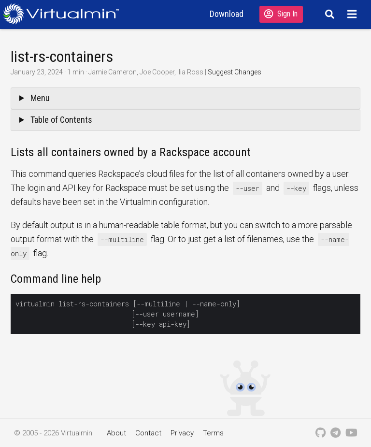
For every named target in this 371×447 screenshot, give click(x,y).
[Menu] (353, 14)
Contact (148, 433)
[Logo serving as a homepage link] (65, 13)
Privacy (182, 433)
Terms (213, 433)
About (116, 433)
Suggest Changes (234, 72)
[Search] (328, 14)
